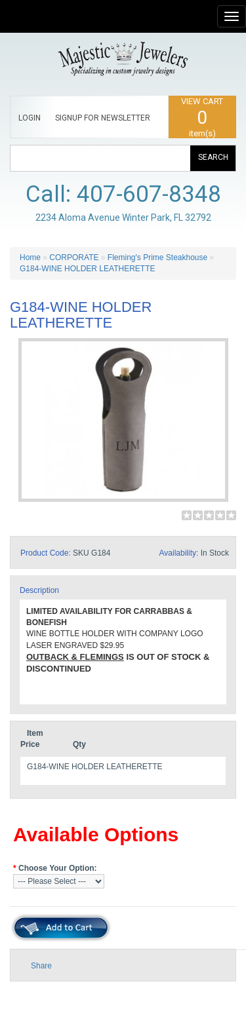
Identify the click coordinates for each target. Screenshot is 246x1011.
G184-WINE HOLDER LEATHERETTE (87, 268)
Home (30, 257)
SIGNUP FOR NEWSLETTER (102, 118)
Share (41, 965)
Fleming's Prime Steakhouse (157, 257)
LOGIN (29, 118)
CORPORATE (73, 257)
